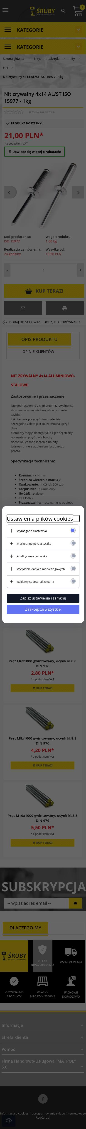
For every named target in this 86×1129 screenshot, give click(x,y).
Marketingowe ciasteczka (34, 544)
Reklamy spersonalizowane (35, 582)
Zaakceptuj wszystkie (43, 609)
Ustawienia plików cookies (40, 518)
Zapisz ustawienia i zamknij (43, 598)
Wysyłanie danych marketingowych (41, 569)
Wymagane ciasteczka (32, 531)
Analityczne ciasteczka (32, 556)
